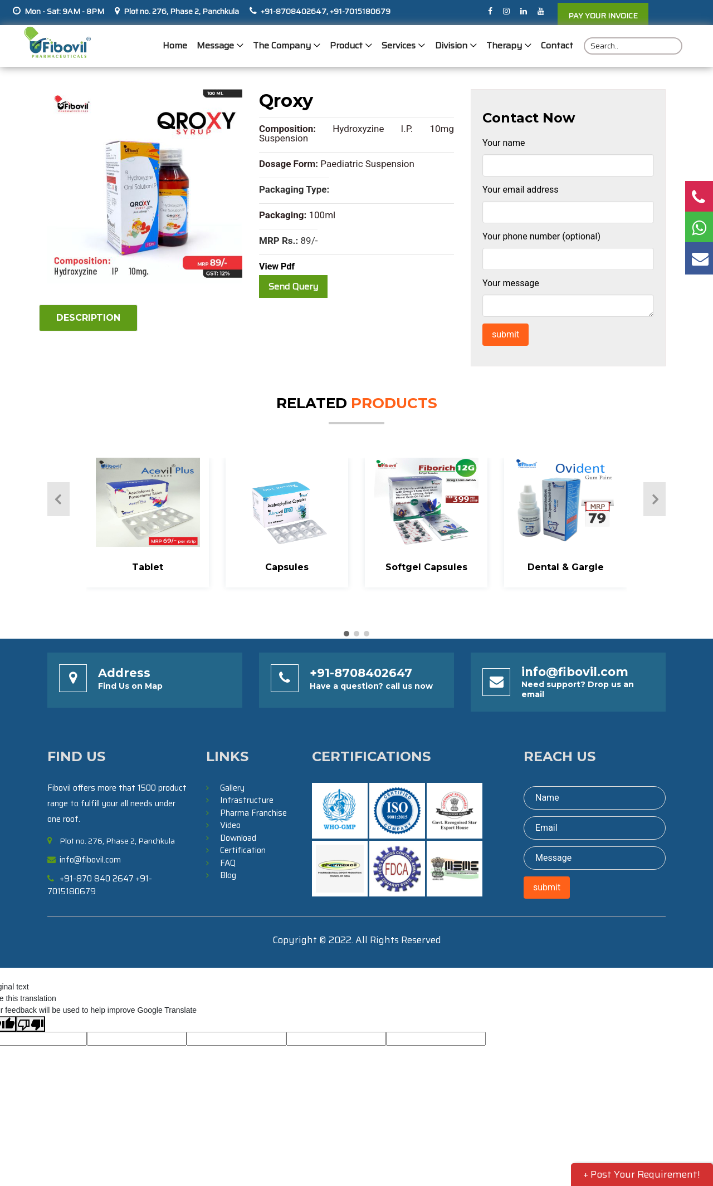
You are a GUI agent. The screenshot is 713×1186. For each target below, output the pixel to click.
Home (175, 46)
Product (346, 46)
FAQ (228, 863)
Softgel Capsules (426, 567)
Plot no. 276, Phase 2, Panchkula (181, 11)
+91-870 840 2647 (97, 878)
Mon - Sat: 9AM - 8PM (64, 11)
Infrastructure (247, 800)
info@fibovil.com (574, 672)
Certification (243, 850)
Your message (510, 283)
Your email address (520, 189)
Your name (503, 143)
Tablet (147, 567)
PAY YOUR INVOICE (603, 15)
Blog (228, 875)
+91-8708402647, (294, 11)
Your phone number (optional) (541, 236)
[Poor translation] (30, 1024)
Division (451, 46)
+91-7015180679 (359, 11)
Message (216, 46)
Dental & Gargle (566, 567)
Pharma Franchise (253, 813)
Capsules (287, 567)
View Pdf (277, 266)
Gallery (232, 788)
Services (399, 46)
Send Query (293, 286)
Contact (557, 46)
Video (230, 825)
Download (238, 838)
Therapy (504, 46)
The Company (282, 46)
